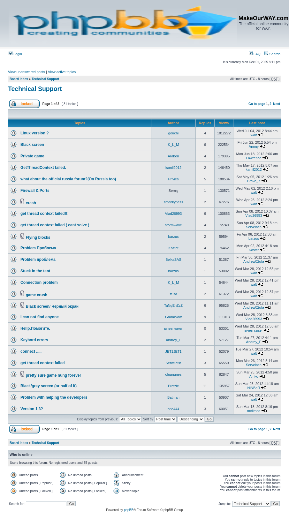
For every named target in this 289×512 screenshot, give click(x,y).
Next (276, 104)
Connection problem (39, 282)
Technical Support (45, 79)
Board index (19, 79)
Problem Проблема (38, 248)
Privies (173, 179)
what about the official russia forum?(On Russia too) (68, 179)
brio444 (173, 409)
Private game (32, 156)
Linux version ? (34, 133)
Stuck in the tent (35, 271)
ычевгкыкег (173, 328)
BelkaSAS (173, 259)
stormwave (173, 225)
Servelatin (254, 227)
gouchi (173, 133)
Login (15, 54)
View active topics (62, 72)
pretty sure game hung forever (53, 375)
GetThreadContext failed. (43, 167)
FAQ (255, 54)
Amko (253, 376)
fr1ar (173, 294)
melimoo (254, 411)
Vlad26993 (173, 213)
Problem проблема (38, 259)
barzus (173, 236)
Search (272, 54)
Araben (173, 156)
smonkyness (173, 202)
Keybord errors (34, 340)
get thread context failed (42, 363)
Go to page (256, 104)
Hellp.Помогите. (35, 328)
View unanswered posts (26, 72)
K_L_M (173, 145)
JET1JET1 (173, 351)
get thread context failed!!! (44, 213)
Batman (173, 397)
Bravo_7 (253, 181)
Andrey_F (173, 340)
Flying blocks (38, 237)
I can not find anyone (39, 317)
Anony (254, 146)
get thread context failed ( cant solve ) (54, 225)
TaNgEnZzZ (173, 305)
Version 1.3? (31, 409)
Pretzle (173, 386)
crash (31, 203)
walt (254, 135)
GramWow (173, 317)
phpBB (128, 510)
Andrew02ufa (253, 261)
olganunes (173, 374)
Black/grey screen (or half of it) (48, 386)
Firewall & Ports (34, 190)
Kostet (173, 248)
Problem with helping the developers (53, 397)
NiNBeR (253, 388)
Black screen (32, 144)
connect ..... (31, 351)
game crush (36, 295)
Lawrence (254, 158)
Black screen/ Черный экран (52, 306)
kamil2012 (173, 167)
